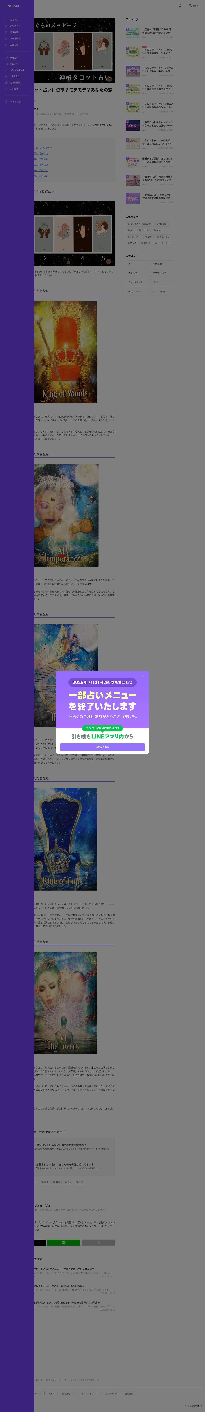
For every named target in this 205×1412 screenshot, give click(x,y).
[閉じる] (143, 676)
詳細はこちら (102, 747)
